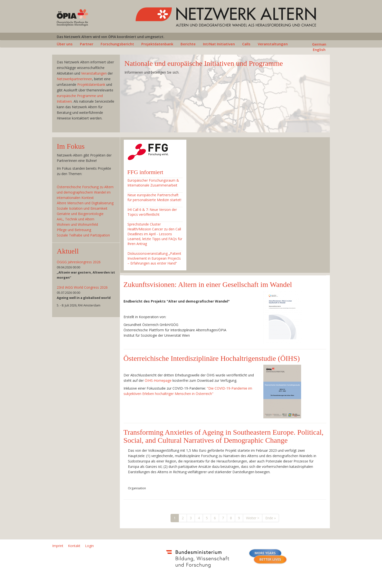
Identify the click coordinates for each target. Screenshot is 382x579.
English (319, 49)
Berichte (188, 43)
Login (89, 545)
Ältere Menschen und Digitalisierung (85, 203)
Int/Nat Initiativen (219, 43)
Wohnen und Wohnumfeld (77, 224)
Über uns (65, 43)
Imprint (57, 545)
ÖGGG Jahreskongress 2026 (79, 262)
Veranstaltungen (273, 43)
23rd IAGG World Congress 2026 (82, 287)
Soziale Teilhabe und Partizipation (83, 235)
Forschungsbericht (117, 43)
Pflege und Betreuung (74, 229)
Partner (86, 43)
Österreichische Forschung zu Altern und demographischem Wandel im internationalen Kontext (85, 192)
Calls (246, 43)
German (319, 44)
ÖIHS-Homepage (158, 380)
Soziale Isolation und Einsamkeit (82, 208)
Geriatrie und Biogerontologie (80, 213)
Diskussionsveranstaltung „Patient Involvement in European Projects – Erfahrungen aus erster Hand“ (154, 258)
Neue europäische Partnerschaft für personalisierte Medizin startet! (154, 197)
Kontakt (74, 545)
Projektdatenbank (157, 43)
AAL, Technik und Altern (75, 219)
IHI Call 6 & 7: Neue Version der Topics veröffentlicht (152, 212)
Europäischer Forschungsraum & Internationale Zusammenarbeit (153, 182)
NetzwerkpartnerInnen (74, 79)
